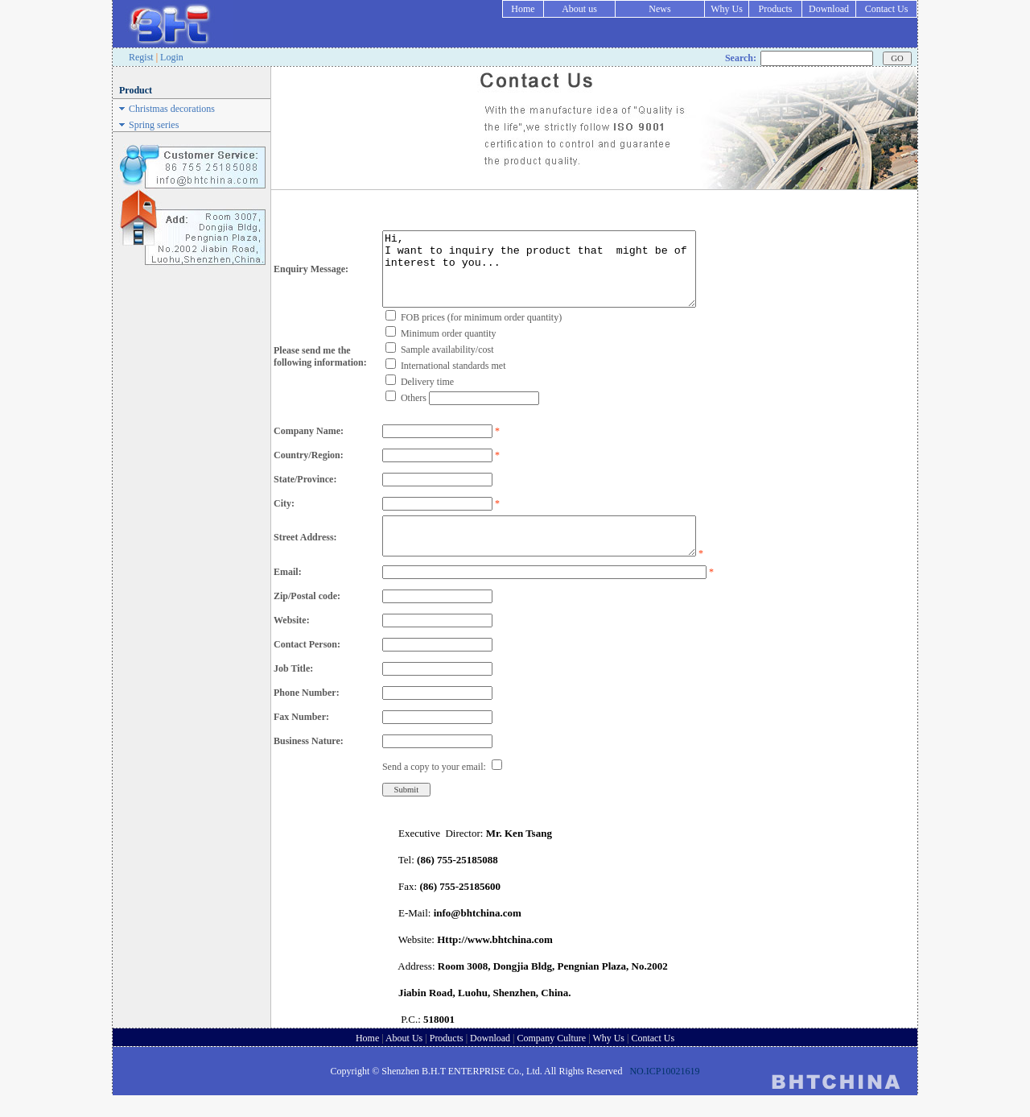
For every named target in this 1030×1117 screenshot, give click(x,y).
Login (171, 57)
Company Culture (552, 1059)
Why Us (727, 8)
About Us (403, 1059)
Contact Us (886, 8)
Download (829, 8)
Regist (141, 57)
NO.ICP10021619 (664, 1092)
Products (776, 8)
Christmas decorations (172, 108)
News (659, 8)
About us (579, 8)
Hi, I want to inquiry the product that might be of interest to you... (539, 276)
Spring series (154, 124)
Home (522, 8)
